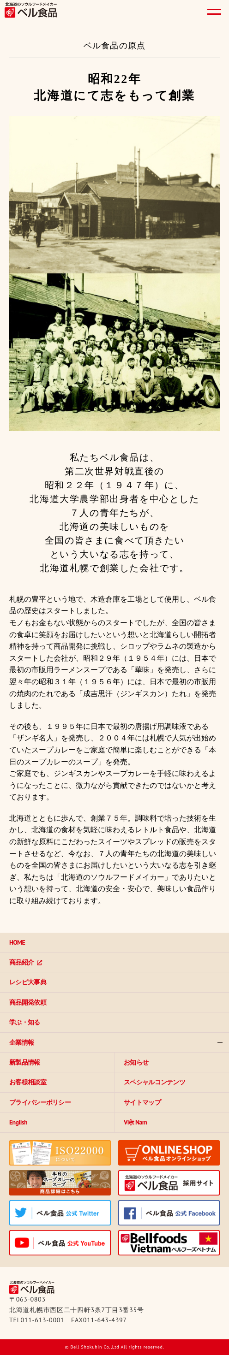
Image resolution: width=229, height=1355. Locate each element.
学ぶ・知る (24, 1022)
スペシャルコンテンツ (154, 1082)
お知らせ (136, 1062)
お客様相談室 (27, 1082)
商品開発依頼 (27, 1002)
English (18, 1122)
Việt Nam (135, 1122)
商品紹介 (21, 962)
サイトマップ (142, 1102)
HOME (17, 942)
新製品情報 (24, 1062)
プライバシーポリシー (40, 1102)
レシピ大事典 (27, 982)
